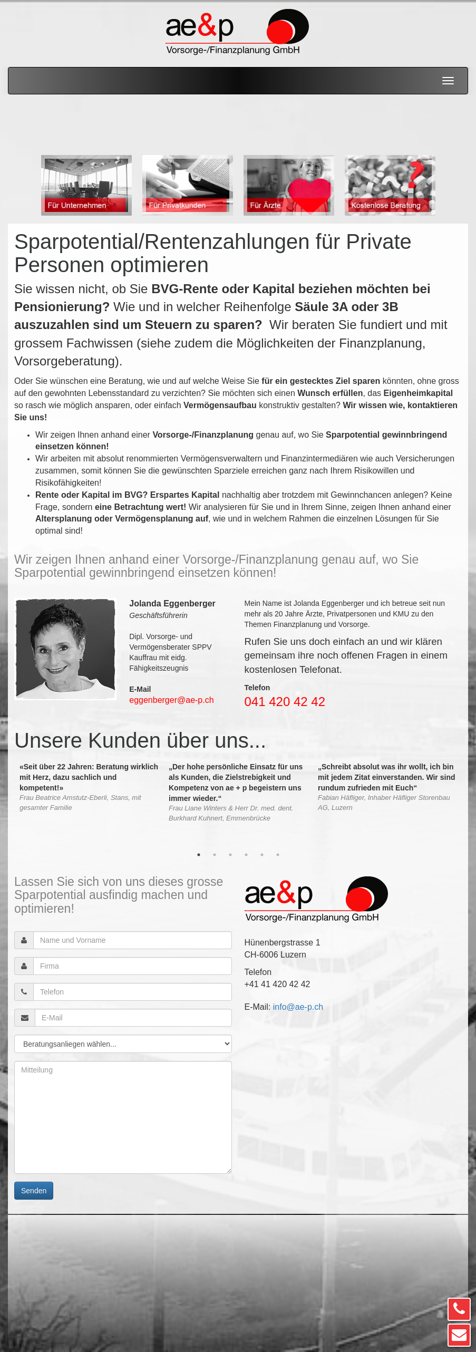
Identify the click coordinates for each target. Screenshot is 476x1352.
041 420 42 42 (285, 701)
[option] (86, 185)
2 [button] (214, 854)
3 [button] (230, 854)
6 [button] (278, 854)
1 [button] (198, 854)
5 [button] (262, 854)
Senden (33, 1190)
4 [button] (246, 854)
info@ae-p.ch (298, 1006)
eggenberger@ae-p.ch (171, 700)
